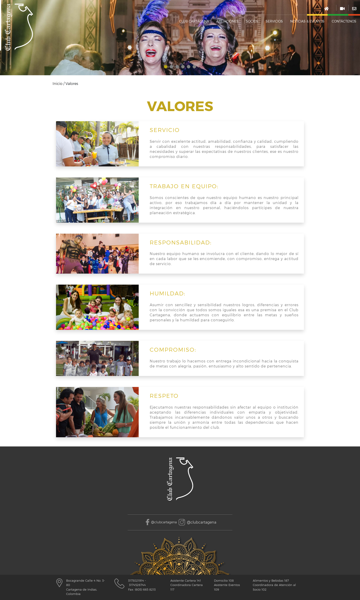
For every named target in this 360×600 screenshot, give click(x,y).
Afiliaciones (227, 21)
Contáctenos (344, 21)
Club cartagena (194, 21)
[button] (165, 66)
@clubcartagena (164, 522)
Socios (252, 21)
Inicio (57, 83)
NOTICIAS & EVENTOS (307, 21)
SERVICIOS (274, 21)
